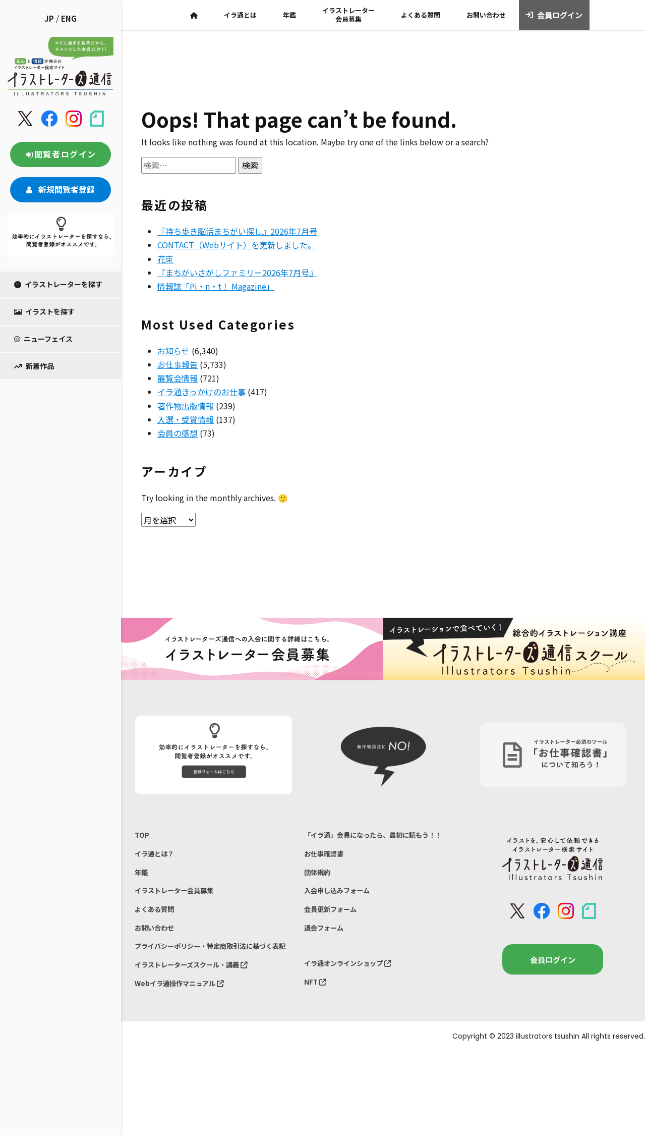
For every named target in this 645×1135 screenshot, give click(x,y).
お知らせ (173, 351)
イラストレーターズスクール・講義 (199, 995)
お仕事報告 (177, 364)
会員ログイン (553, 15)
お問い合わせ (486, 15)
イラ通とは (240, 15)
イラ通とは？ (157, 857)
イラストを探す (44, 311)
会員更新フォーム (334, 933)
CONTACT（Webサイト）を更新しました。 (236, 245)
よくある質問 (420, 15)
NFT (316, 1012)
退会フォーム (326, 953)
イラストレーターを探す (58, 284)
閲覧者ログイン (60, 154)
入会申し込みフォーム (342, 911)
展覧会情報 (177, 378)
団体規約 (319, 891)
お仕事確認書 (326, 869)
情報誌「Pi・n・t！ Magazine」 (215, 286)
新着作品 (34, 366)
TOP (142, 836)
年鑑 (289, 15)
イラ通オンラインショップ (354, 992)
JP (49, 18)
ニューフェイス (43, 339)
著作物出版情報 (185, 406)
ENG (69, 18)
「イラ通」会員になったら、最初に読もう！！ (372, 842)
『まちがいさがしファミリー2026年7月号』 (237, 272)
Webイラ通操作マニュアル (185, 1016)
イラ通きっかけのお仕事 (201, 392)
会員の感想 (177, 433)
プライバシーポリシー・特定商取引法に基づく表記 (210, 968)
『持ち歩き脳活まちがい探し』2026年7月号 (237, 231)
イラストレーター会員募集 (348, 15)
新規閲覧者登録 (60, 189)
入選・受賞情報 (185, 419)
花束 (165, 259)
